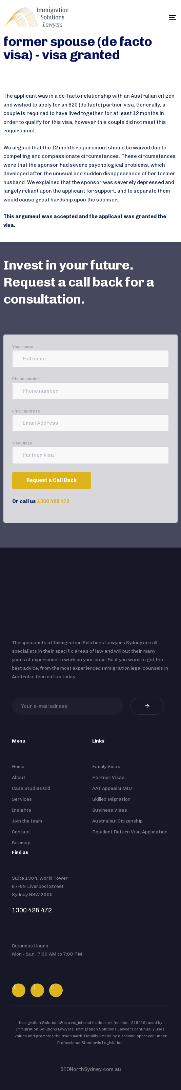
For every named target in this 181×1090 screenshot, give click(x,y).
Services (22, 799)
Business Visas (109, 810)
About (18, 777)
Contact (21, 832)
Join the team (27, 821)
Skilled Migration (111, 799)
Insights (21, 810)
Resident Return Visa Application (129, 832)
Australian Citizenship (117, 821)
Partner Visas (108, 777)
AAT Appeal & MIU (112, 788)
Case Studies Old (31, 788)
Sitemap (21, 843)
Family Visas (106, 766)
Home (18, 766)
